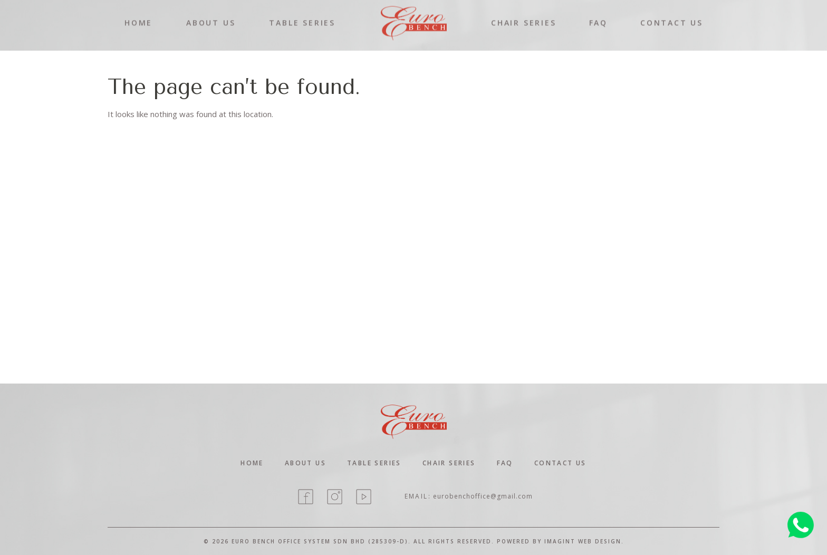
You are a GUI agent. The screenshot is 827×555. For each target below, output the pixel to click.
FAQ (598, 15)
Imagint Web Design (582, 541)
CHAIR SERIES (523, 15)
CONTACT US (671, 15)
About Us (305, 462)
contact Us (560, 462)
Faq (505, 462)
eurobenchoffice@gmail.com (483, 496)
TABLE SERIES (302, 15)
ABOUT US (210, 15)
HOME (138, 15)
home (252, 462)
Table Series (374, 462)
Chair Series (449, 462)
